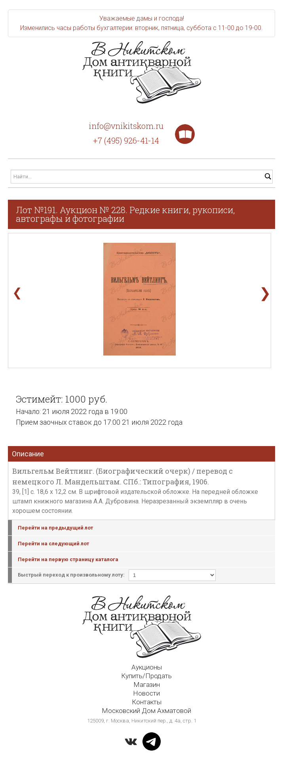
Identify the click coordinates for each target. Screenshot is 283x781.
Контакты (146, 702)
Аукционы (146, 667)
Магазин (146, 684)
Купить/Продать (146, 676)
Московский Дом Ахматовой (146, 711)
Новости (146, 693)
